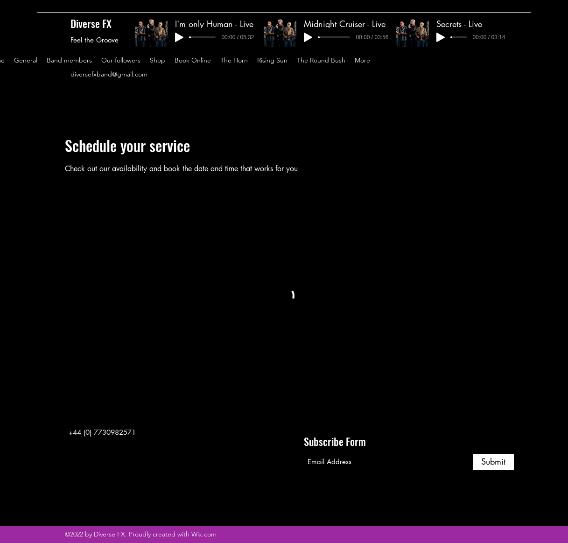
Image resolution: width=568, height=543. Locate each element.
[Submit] (493, 462)
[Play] (179, 37)
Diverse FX (91, 23)
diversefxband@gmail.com (108, 74)
